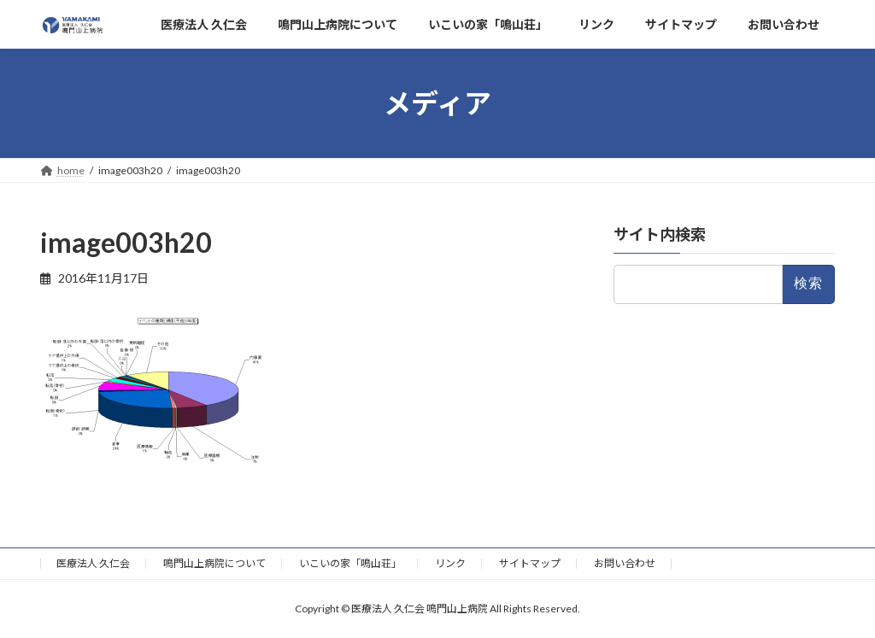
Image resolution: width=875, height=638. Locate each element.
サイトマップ (530, 563)
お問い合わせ (624, 563)
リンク (450, 563)
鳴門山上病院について (214, 563)
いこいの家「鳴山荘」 (350, 563)
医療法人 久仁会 (93, 563)
